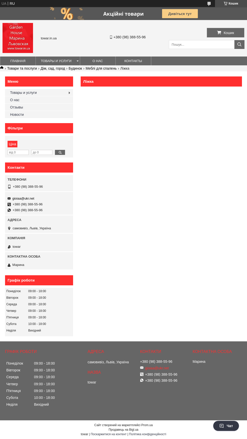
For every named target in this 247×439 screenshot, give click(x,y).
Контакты (133, 61)
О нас (97, 61)
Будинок (75, 68)
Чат (226, 426)
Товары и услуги (56, 61)
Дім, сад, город (53, 68)
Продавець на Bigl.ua (123, 429)
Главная (17, 61)
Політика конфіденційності (147, 434)
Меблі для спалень (101, 68)
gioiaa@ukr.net (23, 198)
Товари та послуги (22, 68)
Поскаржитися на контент (109, 434)
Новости (17, 115)
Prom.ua (147, 425)
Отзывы (16, 107)
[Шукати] (239, 44)
